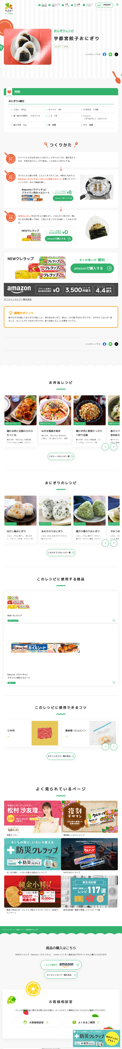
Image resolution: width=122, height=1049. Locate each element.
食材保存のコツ (13, 1015)
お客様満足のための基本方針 (102, 1015)
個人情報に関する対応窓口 (102, 1026)
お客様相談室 (73, 1017)
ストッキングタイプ (84, 990)
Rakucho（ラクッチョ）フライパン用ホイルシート (40, 179)
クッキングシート (36, 993)
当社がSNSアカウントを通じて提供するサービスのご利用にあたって (108, 1020)
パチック (105, 990)
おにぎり (58, 47)
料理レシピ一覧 (41, 1020)
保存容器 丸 (58, 1003)
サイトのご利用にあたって (102, 1017)
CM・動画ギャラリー (75, 5)
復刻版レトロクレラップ (14, 996)
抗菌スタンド (82, 996)
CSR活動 (71, 1022)
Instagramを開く (28, 952)
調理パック (34, 996)
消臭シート (82, 999)
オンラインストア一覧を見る (18, 299)
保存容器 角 (58, 999)
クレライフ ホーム (8, 797)
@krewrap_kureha (51, 916)
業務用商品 (106, 997)
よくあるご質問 (73, 1015)
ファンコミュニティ (75, 1025)
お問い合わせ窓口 (74, 1027)
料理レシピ (19, 797)
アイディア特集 (13, 1018)
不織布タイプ (82, 993)
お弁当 (66, 47)
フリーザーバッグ (60, 990)
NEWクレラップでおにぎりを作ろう (46, 1024)
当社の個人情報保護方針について (104, 1024)
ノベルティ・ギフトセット (110, 1000)
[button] (113, 448)
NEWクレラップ (25, 216)
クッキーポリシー (99, 1029)
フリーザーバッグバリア (62, 993)
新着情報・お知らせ (75, 1020)
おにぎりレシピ (64, 30)
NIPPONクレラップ (12, 999)
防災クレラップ (11, 993)
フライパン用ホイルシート (39, 990)
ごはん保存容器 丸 (60, 996)
